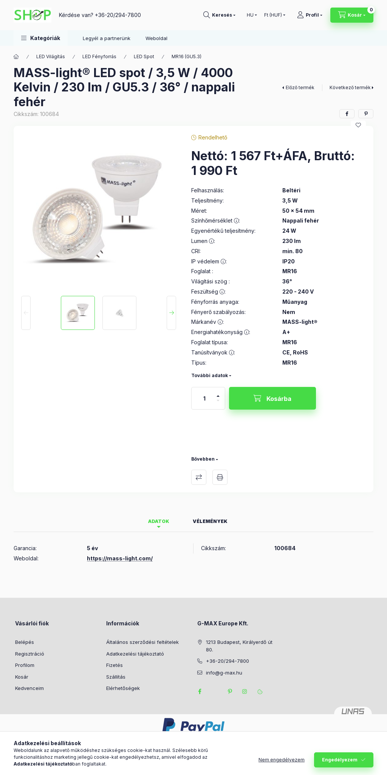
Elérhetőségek (123, 688)
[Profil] (309, 15)
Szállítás (115, 677)
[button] (41, 38)
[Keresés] (219, 15)
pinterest (229, 691)
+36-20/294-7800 (118, 15)
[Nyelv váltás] (250, 15)
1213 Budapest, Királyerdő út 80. (239, 646)
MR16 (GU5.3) (186, 56)
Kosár (21, 677)
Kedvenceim (29, 688)
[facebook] (346, 113)
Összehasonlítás (198, 477)
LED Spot (144, 56)
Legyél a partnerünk (106, 38)
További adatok (209, 375)
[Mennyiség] (204, 398)
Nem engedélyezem (282, 764)
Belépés (24, 642)
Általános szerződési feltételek (142, 642)
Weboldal (156, 38)
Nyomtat (220, 477)
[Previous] (26, 313)
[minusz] (218, 403)
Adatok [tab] (158, 521)
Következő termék (350, 87)
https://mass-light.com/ (120, 558)
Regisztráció (29, 654)
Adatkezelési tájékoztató (135, 654)
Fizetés (114, 665)
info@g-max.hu (224, 673)
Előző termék (300, 87)
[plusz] (218, 392)
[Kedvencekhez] (358, 125)
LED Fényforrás (99, 56)
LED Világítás (50, 56)
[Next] (171, 313)
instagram (244, 691)
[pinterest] (365, 113)
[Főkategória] (16, 56)
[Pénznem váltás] (273, 15)
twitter (214, 691)
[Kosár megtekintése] (351, 15)
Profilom (24, 665)
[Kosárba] (272, 398)
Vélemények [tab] (210, 521)
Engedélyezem (340, 764)
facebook (199, 691)
